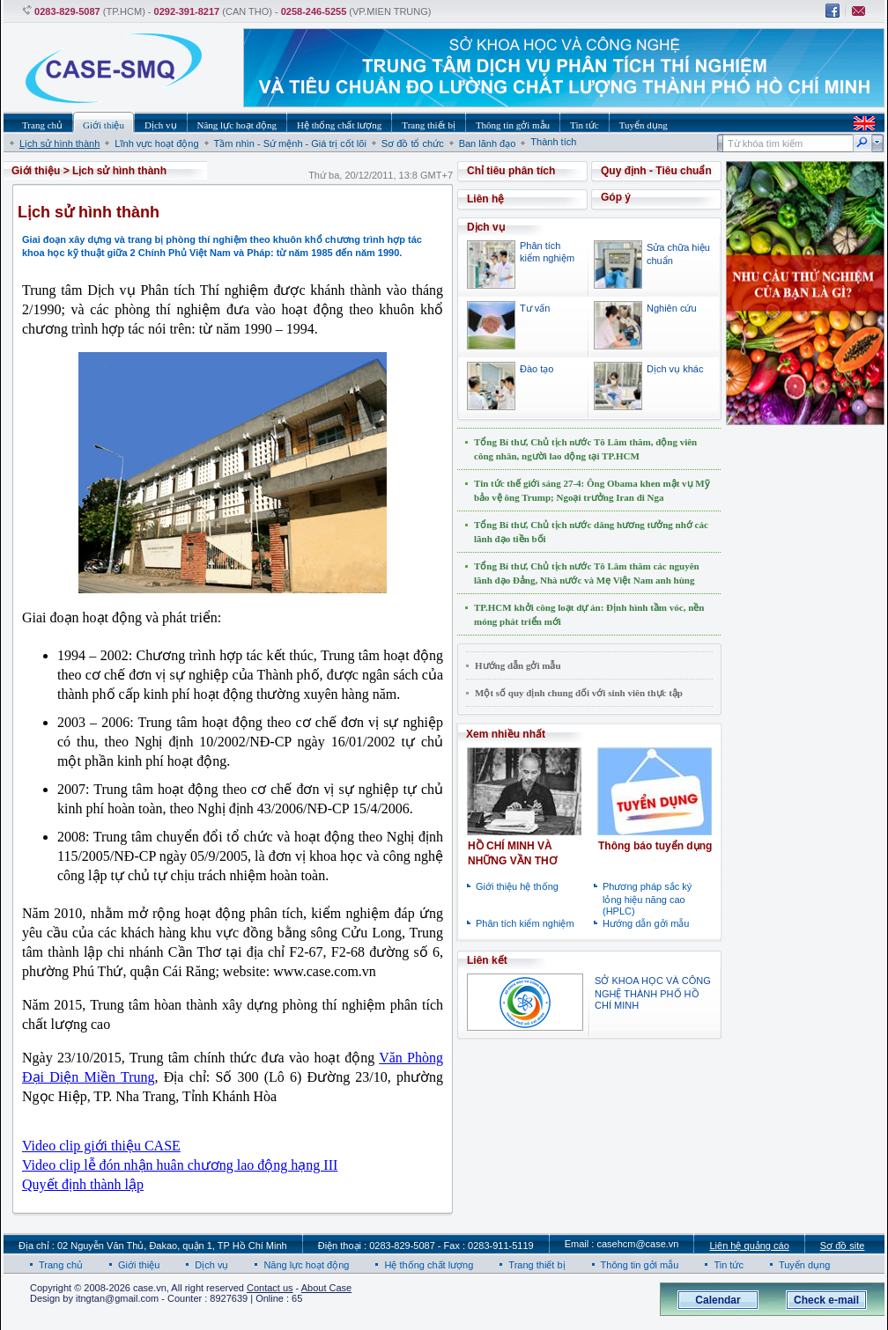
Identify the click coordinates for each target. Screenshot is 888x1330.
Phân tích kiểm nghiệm (525, 923)
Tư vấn (535, 308)
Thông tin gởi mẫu (640, 1265)
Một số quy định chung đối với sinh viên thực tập (579, 692)
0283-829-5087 (67, 11)
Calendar (717, 1300)
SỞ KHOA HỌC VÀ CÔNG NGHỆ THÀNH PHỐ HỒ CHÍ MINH (653, 992)
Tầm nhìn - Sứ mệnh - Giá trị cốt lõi (290, 143)
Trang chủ (61, 1265)
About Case (326, 1287)
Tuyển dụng (804, 1265)
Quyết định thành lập (83, 1184)
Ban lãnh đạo (487, 143)
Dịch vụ (211, 1265)
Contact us (270, 1287)
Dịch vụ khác (675, 369)
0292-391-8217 (187, 11)
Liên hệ (485, 199)
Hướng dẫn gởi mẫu (518, 665)
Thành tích (553, 141)
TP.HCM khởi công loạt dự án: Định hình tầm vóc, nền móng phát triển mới (589, 614)
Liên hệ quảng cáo (748, 1245)
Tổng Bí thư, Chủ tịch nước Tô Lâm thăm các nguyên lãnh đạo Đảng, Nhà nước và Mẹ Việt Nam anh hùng (586, 573)
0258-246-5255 (314, 11)
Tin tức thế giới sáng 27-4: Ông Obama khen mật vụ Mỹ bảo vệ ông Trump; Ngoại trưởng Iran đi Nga (592, 490)
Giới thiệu (35, 171)
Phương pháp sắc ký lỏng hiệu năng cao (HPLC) (647, 898)
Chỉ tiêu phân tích (511, 171)
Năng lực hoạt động (306, 1265)
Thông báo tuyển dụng (655, 846)
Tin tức (729, 1265)
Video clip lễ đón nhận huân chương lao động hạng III (179, 1164)
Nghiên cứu (672, 308)
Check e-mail (826, 1300)
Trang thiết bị (536, 1265)
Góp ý (616, 197)
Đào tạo (536, 369)
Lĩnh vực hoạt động (156, 143)
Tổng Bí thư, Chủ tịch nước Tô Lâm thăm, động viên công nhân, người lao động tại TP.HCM (585, 449)
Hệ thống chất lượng (428, 1265)
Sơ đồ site (842, 1245)
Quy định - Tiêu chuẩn (656, 171)
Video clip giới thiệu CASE (101, 1145)
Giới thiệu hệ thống (517, 886)
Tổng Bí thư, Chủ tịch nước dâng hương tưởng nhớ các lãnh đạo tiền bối (591, 531)
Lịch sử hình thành (59, 143)
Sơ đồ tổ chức (412, 143)
